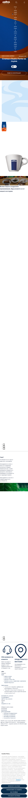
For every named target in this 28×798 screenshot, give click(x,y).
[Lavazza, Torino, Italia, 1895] (6, 2)
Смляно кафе (7, 673)
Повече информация (14, 42)
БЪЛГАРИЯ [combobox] (4, 704)
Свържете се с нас (5, 699)
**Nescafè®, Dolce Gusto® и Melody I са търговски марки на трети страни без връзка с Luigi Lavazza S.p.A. (15, 687)
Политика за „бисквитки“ (10, 710)
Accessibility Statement (10, 713)
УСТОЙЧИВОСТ (5, 693)
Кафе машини (4, 680)
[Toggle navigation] (24, 2)
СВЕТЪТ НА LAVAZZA (6, 694)
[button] (16, 2)
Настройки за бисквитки (9, 711)
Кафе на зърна (8, 671)
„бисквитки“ (18, 779)
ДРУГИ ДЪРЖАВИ (5, 707)
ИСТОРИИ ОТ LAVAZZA (7, 691)
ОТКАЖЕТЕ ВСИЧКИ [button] (14, 795)
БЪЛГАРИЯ (4, 705)
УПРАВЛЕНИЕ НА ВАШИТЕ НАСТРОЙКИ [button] (14, 791)
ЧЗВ (2, 697)
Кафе (2, 670)
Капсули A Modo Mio (9, 675)
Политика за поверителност (10, 708)
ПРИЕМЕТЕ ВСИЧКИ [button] (14, 786)
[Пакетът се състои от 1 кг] (14, 35)
